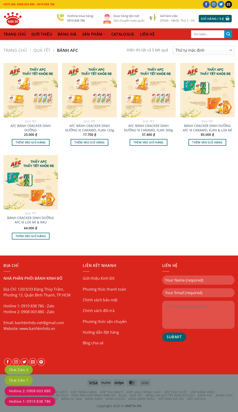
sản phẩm (94, 34)
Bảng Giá (67, 34)
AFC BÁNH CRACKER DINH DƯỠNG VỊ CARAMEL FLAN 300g (148, 128)
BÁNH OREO (94, 399)
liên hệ (147, 34)
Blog (123, 395)
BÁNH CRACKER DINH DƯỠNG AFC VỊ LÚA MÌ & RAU (30, 220)
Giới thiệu (41, 34)
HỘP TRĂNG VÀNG (84, 392)
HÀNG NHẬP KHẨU (141, 399)
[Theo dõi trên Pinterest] (41, 362)
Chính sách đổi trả (99, 310)
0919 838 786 (76, 20)
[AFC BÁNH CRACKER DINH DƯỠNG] (30, 90)
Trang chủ (15, 50)
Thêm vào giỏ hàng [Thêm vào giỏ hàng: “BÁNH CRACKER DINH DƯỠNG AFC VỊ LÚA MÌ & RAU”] (31, 236)
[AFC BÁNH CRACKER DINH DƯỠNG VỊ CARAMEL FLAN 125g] (89, 90)
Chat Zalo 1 (18, 380)
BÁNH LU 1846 (71, 399)
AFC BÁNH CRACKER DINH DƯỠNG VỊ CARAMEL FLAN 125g (89, 128)
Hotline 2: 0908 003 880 (30, 391)
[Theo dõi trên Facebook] (206, 4)
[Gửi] (228, 34)
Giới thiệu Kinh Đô (99, 278)
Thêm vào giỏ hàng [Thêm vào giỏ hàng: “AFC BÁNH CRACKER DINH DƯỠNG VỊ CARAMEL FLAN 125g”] (89, 142)
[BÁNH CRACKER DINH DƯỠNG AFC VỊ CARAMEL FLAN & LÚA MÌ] (207, 90)
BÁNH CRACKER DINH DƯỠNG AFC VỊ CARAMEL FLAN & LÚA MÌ (207, 128)
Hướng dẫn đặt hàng (101, 332)
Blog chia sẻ (93, 343)
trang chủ (14, 34)
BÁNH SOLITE (115, 399)
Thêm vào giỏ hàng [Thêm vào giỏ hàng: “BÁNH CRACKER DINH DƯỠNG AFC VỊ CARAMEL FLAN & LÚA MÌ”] (207, 142)
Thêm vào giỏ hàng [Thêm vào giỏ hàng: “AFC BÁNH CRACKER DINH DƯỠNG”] (31, 142)
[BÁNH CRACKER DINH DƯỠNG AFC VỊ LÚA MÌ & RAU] (30, 182)
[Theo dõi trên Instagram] (213, 4)
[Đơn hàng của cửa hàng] (204, 50)
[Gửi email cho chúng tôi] (228, 4)
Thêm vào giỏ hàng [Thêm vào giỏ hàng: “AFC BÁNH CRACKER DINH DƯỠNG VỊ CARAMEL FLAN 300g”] (148, 142)
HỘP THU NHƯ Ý (111, 392)
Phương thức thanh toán (104, 289)
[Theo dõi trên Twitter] (221, 4)
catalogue (122, 34)
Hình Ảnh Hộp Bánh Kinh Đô (93, 395)
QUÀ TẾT (41, 50)
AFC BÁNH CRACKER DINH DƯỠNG (30, 128)
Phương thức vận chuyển (105, 321)
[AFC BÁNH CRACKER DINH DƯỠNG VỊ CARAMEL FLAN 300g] (148, 90)
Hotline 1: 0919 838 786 (30, 401)
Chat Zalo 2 (18, 369)
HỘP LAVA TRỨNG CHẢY (143, 392)
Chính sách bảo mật (100, 299)
